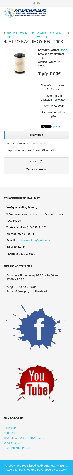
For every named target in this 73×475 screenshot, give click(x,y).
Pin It (56, 127)
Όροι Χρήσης (12, 443)
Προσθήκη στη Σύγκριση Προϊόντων (53, 97)
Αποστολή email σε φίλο (53, 114)
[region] (36, 135)
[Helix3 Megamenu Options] (67, 11)
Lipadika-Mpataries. (42, 465)
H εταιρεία (10, 428)
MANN (64, 50)
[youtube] (38, 3)
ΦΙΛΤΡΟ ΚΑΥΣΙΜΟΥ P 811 (20, 35)
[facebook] (34, 3)
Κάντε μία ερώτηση (53, 106)
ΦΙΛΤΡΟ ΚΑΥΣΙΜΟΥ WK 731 (49, 35)
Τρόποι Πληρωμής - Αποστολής (24, 438)
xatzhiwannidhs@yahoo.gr (33, 240)
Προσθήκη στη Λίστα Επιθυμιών (53, 87)
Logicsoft (61, 469)
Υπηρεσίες (10, 433)
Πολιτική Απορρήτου (17, 448)
